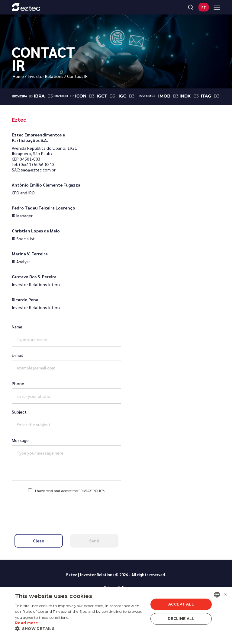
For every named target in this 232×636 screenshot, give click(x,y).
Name (17, 326)
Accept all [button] (181, 604)
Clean (38, 540)
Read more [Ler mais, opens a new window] (26, 623)
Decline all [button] (181, 618)
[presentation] (66, 510)
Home (18, 76)
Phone (18, 383)
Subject (19, 412)
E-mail (17, 355)
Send (94, 540)
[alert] (116, 611)
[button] (79, 628)
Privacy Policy (91, 490)
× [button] (225, 594)
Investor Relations (45, 76)
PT (203, 7)
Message (20, 440)
